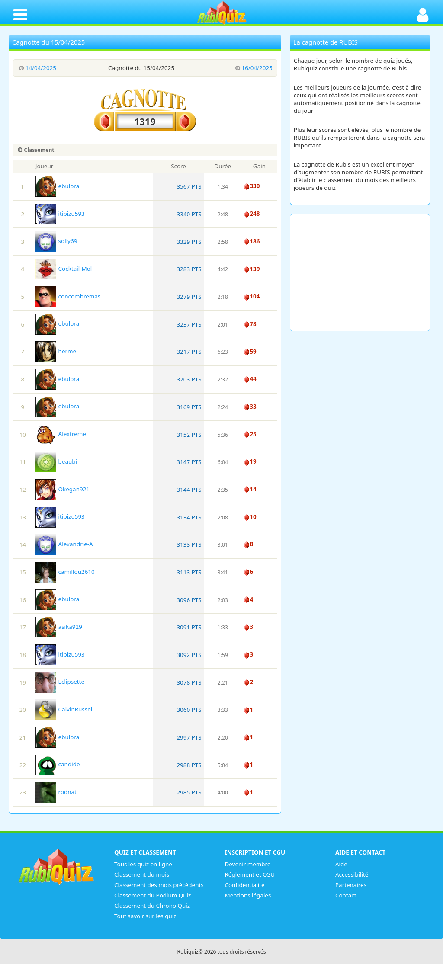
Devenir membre (248, 864)
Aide (341, 864)
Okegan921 (62, 489)
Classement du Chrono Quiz (152, 906)
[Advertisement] (360, 272)
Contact (345, 895)
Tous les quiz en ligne (143, 864)
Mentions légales (248, 895)
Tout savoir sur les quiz (145, 916)
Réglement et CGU (250, 874)
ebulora (57, 186)
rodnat (56, 792)
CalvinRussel (64, 709)
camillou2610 (65, 572)
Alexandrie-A (64, 544)
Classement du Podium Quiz (152, 895)
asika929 (58, 627)
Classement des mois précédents (159, 885)
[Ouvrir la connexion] (422, 14)
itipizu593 (60, 214)
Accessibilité (352, 874)
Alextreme (60, 434)
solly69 (56, 241)
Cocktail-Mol (63, 268)
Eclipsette (59, 681)
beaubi (56, 461)
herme (55, 351)
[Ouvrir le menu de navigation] (20, 14)
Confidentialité (245, 885)
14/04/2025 (36, 68)
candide (57, 764)
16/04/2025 (252, 68)
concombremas (68, 296)
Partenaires (350, 885)
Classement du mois (141, 874)
